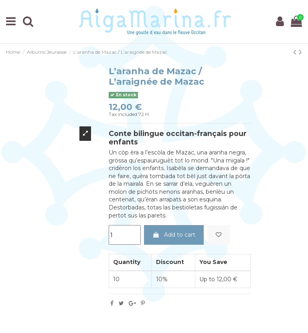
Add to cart (173, 234)
